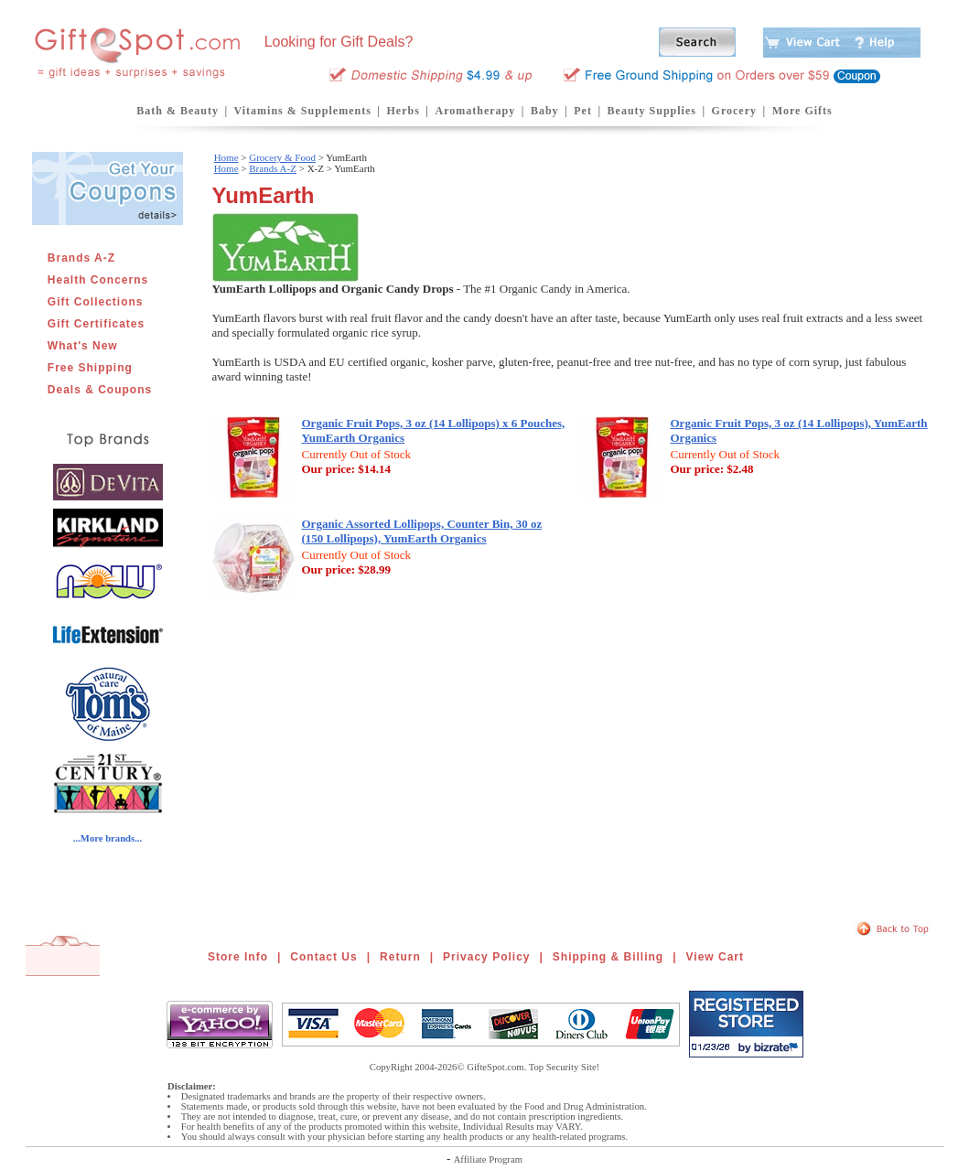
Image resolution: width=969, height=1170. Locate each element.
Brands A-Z (81, 258)
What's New (83, 345)
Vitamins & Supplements (302, 110)
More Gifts (802, 110)
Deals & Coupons (100, 389)
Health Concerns (98, 280)
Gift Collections (96, 301)
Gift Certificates (96, 323)
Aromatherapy (475, 110)
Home (226, 157)
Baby (545, 110)
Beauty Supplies (652, 110)
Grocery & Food (282, 157)
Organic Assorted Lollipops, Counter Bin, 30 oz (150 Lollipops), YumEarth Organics (422, 531)
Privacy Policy (486, 956)
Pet (583, 110)
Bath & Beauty (177, 110)
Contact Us (323, 956)
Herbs (402, 110)
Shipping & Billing (608, 956)
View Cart (715, 956)
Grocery (734, 110)
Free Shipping (90, 367)
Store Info (238, 956)
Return (400, 956)
